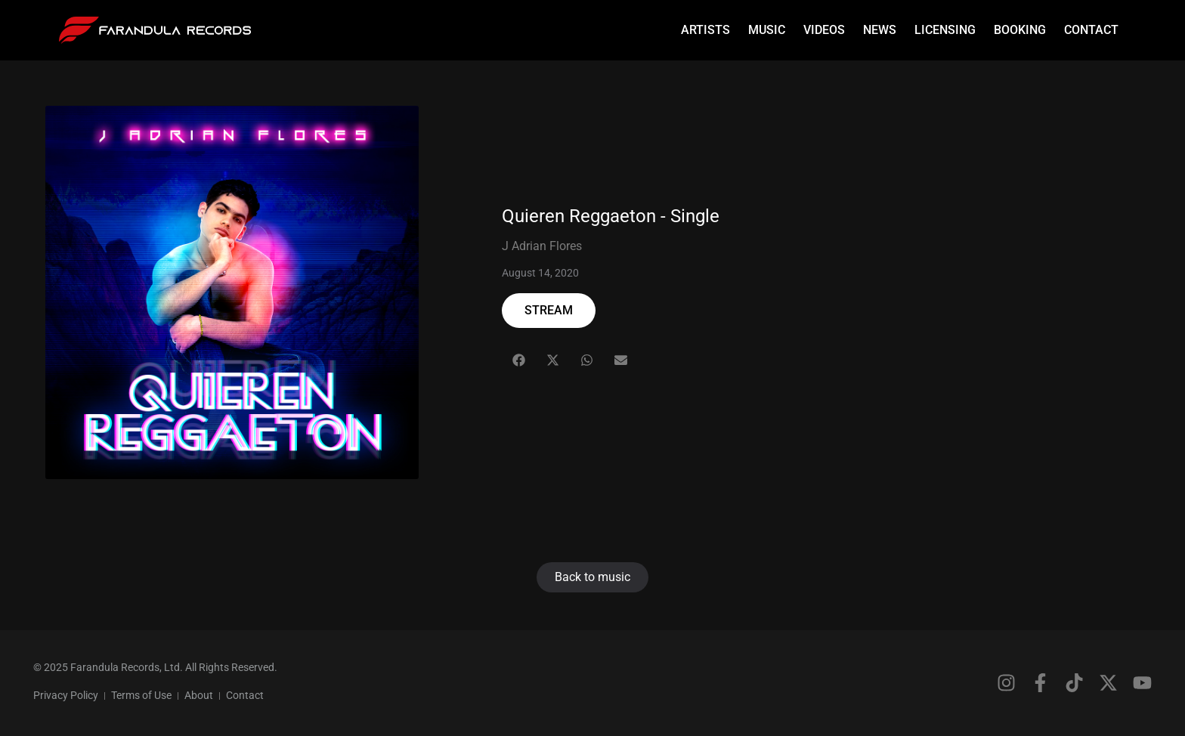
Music (766, 30)
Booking (1020, 30)
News (879, 30)
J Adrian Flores (542, 246)
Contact (1091, 30)
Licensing (945, 30)
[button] (519, 360)
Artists (705, 30)
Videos (824, 30)
